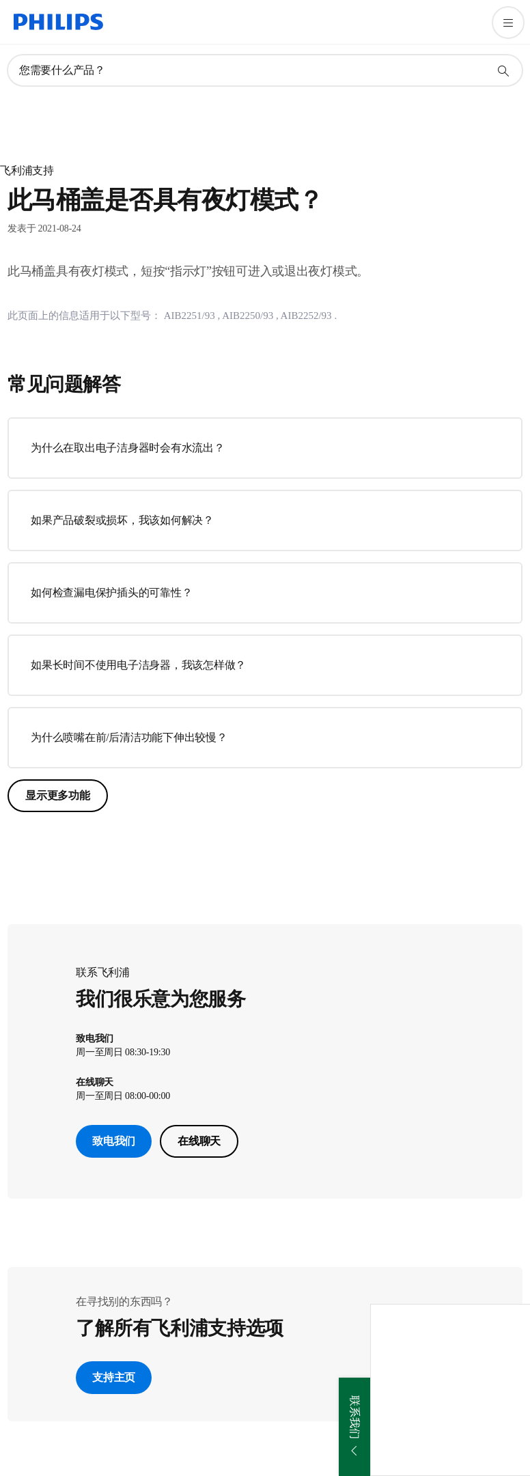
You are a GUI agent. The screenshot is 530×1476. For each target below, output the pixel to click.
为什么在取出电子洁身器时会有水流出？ (128, 448)
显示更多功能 (57, 795)
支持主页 (113, 1377)
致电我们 (113, 1141)
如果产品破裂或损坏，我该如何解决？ (122, 520)
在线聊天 (199, 1141)
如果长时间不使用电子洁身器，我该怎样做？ (138, 665)
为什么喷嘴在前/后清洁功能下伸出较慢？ (129, 737)
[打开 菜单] (508, 22)
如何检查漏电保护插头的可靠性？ (111, 592)
